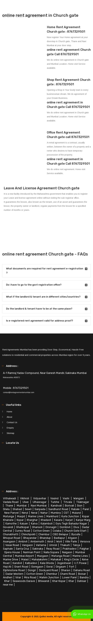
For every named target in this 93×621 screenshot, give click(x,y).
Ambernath (37, 541)
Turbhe (55, 502)
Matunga (9, 516)
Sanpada (40, 509)
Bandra (84, 577)
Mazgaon (43, 556)
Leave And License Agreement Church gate (41, 188)
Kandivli (17, 563)
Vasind (54, 498)
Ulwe (26, 502)
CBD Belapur (61, 534)
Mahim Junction (49, 577)
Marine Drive (11, 559)
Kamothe (11, 523)
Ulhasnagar (40, 502)
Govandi (8, 527)
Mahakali (56, 559)
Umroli (53, 545)
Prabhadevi (69, 548)
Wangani (78, 498)
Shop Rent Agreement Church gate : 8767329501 (68, 82)
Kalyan (24, 523)
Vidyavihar (40, 498)
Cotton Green (41, 530)
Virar (18, 577)
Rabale (75, 509)
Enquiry (10, 428)
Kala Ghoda (47, 563)
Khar (7, 581)
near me (8, 584)
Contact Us (12, 422)
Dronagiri (51, 527)
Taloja (77, 545)
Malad (25, 559)
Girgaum (61, 566)
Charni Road (68, 573)
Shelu (6, 509)
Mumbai (22, 505)
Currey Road (23, 530)
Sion (80, 505)
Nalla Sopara (51, 552)
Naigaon (67, 552)
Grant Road (21, 566)
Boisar (82, 573)
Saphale (8, 548)
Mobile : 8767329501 (15, 388)
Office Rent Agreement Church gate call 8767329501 (68, 135)
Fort (72, 566)
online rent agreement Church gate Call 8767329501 (69, 52)
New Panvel (11, 512)
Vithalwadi (10, 498)
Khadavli (46, 520)
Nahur (44, 512)
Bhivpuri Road (12, 538)
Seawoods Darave (24, 581)
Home (9, 411)
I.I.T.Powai (80, 563)
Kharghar (32, 520)
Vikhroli (25, 498)
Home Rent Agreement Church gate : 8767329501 (66, 29)
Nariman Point (32, 552)
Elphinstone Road (14, 570)
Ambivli (23, 541)
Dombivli (65, 527)
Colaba (57, 530)
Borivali (70, 505)
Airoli (50, 541)
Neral (34, 512)
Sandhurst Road (58, 509)
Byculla (76, 534)
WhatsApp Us (82, 614)
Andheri (8, 577)
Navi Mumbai (39, 505)
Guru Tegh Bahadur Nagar (71, 523)
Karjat (69, 520)
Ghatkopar (23, 527)
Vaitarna (41, 545)
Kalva (34, 523)
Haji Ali (7, 566)
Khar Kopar (59, 581)
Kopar (20, 520)
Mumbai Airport (25, 556)
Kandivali (56, 505)
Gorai (49, 566)
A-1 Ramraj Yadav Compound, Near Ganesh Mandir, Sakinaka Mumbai (45, 373)
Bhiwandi (44, 581)
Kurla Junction (70, 516)
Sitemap (10, 433)
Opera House (12, 552)
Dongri (32, 570)
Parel (86, 509)
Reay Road (53, 548)
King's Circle (71, 559)
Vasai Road (12, 545)
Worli (59, 541)
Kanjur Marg (83, 520)
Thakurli (65, 545)
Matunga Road (60, 556)
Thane (9, 505)
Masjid (21, 516)
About (9, 417)
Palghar (84, 548)
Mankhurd (52, 516)
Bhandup (45, 538)
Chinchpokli (28, 534)
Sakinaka (38, 548)
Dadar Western (14, 573)
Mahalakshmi (40, 559)
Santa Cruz (23, 548)
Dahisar (82, 581)
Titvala (68, 502)
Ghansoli (37, 527)
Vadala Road (11, 502)
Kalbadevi (31, 563)
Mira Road (30, 577)
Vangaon (27, 545)
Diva (76, 527)
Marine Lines (36, 516)
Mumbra (56, 512)
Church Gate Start (75, 530)
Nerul (25, 512)
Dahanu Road (81, 570)
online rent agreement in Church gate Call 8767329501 (68, 105)
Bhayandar (30, 538)
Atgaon (73, 538)
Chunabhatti (11, 534)
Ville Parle (71, 541)
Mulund (76, 512)
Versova (85, 541)
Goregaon (37, 566)
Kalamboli (46, 523)
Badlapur (59, 538)
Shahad (17, 509)
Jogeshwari (64, 563)
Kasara (58, 520)
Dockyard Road (48, 570)
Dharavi (66, 570)
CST (66, 512)
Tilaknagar (83, 502)
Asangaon (9, 541)
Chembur (44, 534)
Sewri (28, 509)
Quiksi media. (46, 616)
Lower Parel (69, 577)
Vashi (66, 498)
